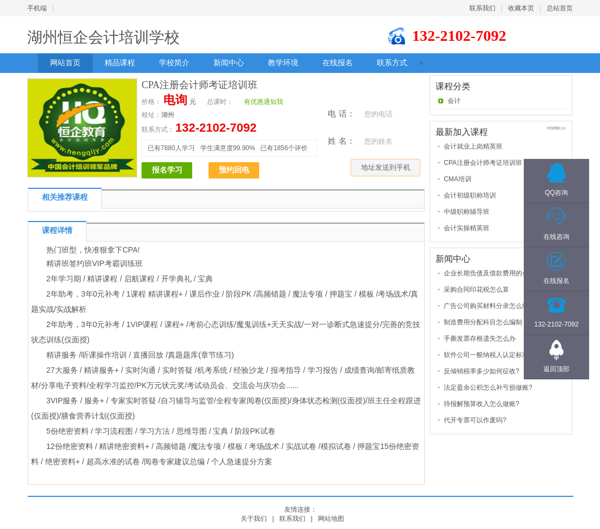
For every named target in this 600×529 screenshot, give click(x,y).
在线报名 (337, 63)
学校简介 (174, 63)
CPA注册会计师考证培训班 (483, 163)
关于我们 (254, 518)
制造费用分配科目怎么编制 (483, 322)
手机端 (37, 8)
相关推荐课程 (65, 197)
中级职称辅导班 (466, 212)
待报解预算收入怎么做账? (481, 404)
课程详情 (57, 230)
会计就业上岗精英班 (473, 146)
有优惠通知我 (263, 102)
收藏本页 (521, 8)
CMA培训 (458, 179)
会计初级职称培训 (470, 195)
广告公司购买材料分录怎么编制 (489, 306)
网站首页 (65, 63)
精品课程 (120, 63)
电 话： (341, 113)
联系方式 (392, 63)
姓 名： (341, 140)
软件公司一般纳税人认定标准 (486, 355)
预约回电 (234, 170)
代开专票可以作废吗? (475, 420)
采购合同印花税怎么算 (476, 289)
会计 (454, 100)
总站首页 (560, 8)
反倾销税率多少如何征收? (481, 371)
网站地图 (331, 518)
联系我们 (482, 8)
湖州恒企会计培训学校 (103, 37)
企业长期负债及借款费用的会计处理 (496, 273)
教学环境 (283, 63)
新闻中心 (228, 63)
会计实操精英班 (466, 228)
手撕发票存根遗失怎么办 (480, 338)
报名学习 (167, 170)
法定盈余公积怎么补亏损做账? (488, 387)
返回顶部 (556, 369)
